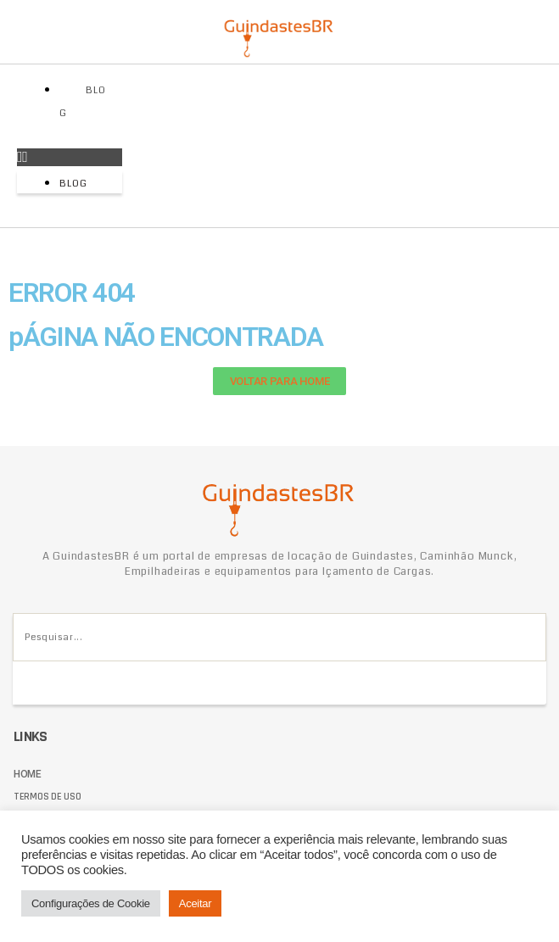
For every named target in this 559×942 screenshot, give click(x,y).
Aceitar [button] (195, 903)
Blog (82, 102)
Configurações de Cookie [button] (90, 903)
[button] (69, 157)
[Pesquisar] (35, 683)
